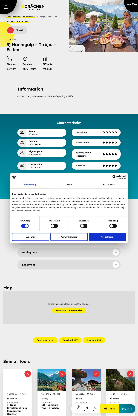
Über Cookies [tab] (108, 185)
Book (127, 408)
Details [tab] (69, 185)
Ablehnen (30, 237)
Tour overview (28, 17)
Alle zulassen (107, 237)
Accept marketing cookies (69, 310)
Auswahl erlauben (69, 237)
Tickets (109, 408)
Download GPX (70, 340)
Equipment (28, 264)
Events (86, 409)
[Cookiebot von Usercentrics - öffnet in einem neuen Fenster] (114, 177)
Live (78, 408)
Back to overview (17, 21)
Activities (17, 17)
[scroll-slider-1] (79, 49)
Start (9, 17)
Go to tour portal (45, 340)
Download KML (94, 340)
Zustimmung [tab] (30, 185)
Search (95, 409)
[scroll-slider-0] (72, 49)
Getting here (29, 252)
